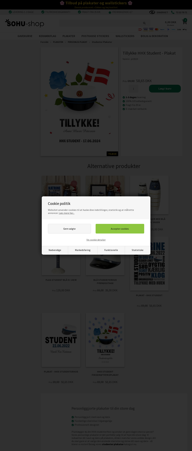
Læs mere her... (67, 213)
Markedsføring (82, 250)
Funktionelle (111, 250)
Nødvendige (55, 250)
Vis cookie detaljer (96, 239)
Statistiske (137, 250)
